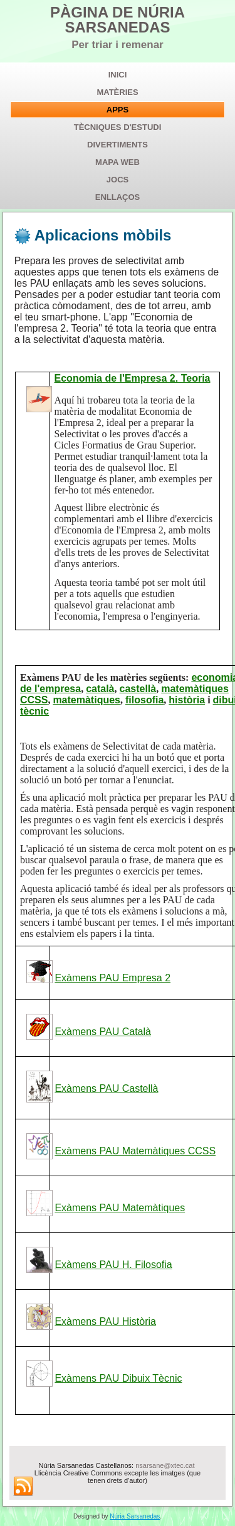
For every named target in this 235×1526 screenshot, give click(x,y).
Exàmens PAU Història (105, 1321)
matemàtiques (86, 700)
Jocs (117, 179)
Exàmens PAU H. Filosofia (113, 1264)
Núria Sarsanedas (135, 1516)
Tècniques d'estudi (118, 127)
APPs (117, 109)
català (100, 688)
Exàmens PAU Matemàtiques (120, 1207)
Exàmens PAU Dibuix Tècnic (118, 1378)
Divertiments (117, 144)
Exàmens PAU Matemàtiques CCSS (135, 1151)
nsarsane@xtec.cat (164, 1465)
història (187, 700)
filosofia (144, 700)
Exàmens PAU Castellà (106, 1088)
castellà (138, 688)
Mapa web (117, 162)
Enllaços (117, 197)
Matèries (117, 92)
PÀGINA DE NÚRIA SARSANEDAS (117, 20)
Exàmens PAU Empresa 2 (112, 978)
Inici (117, 74)
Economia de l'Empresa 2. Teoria (133, 378)
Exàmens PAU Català (103, 1031)
